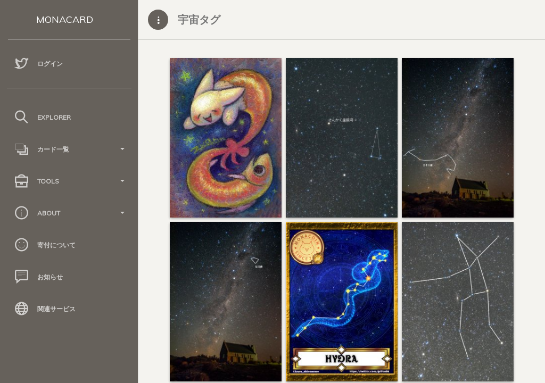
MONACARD (64, 19)
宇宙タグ (199, 19)
